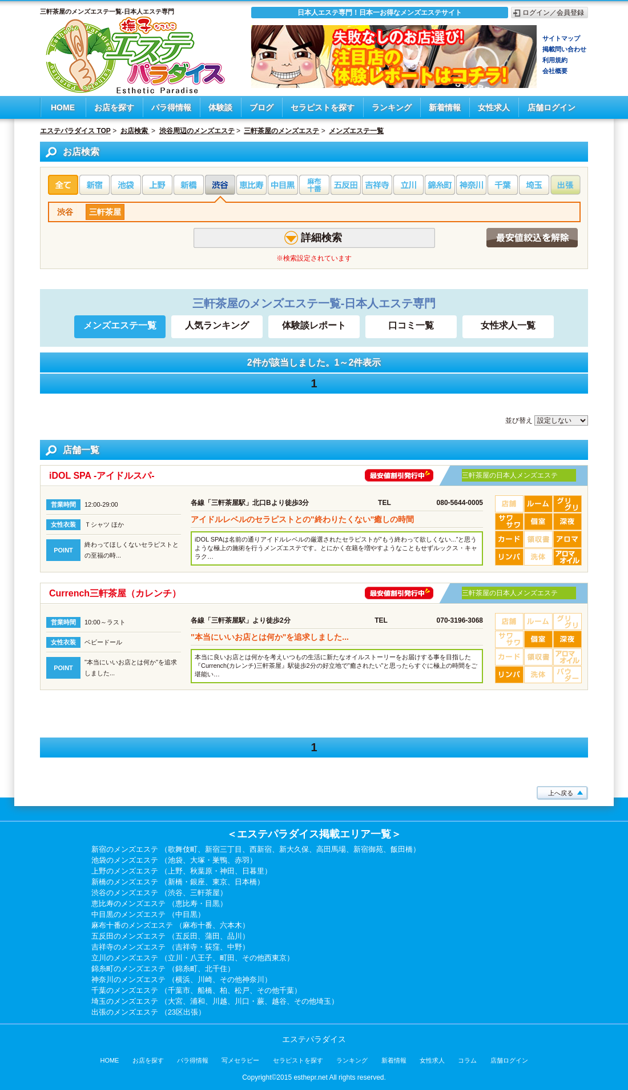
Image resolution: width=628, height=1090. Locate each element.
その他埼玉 (312, 1001)
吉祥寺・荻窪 (197, 947)
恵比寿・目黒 (197, 903)
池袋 (175, 860)
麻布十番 (197, 925)
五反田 (186, 936)
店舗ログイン (551, 107)
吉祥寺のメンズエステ (128, 947)
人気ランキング (217, 325)
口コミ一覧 (411, 325)
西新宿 (260, 849)
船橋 (205, 990)
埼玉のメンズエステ (124, 1001)
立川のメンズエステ (124, 957)
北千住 (216, 968)
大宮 (175, 1001)
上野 (175, 871)
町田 (227, 957)
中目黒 (186, 914)
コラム (467, 1060)
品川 (234, 936)
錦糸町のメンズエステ (128, 968)
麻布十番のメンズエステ (132, 925)
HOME (63, 107)
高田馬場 (331, 849)
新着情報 (445, 107)
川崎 (205, 979)
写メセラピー (240, 1060)
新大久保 (294, 849)
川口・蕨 (249, 1001)
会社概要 (554, 70)
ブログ (261, 107)
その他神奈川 (242, 979)
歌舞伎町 (183, 849)
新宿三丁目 (223, 849)
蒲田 (212, 936)
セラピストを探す (323, 107)
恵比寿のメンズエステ (128, 903)
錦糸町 (186, 968)
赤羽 (242, 860)
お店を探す (114, 107)
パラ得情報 (171, 107)
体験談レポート (314, 325)
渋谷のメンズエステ (124, 892)
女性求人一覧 (508, 325)
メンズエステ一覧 (119, 325)
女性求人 (494, 107)
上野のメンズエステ (124, 871)
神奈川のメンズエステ (128, 979)
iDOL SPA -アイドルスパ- (102, 475)
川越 (219, 1001)
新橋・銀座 (186, 881)
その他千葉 (275, 990)
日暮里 (253, 871)
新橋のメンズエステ (124, 881)
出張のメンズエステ (124, 1012)
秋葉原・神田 (212, 871)
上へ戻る (560, 793)
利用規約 (554, 60)
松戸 (242, 990)
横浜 (182, 979)
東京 (219, 881)
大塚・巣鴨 (208, 860)
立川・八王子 (190, 957)
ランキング (392, 107)
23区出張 (183, 1012)
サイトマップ (561, 38)
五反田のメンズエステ (128, 936)
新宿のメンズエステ (124, 849)
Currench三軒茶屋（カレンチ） (115, 593)
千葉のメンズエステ (124, 990)
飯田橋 (402, 849)
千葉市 (179, 990)
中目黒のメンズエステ (128, 914)
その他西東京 (264, 957)
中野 (234, 947)
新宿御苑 (368, 849)
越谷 (279, 1001)
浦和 (197, 1001)
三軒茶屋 (105, 212)
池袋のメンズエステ (124, 860)
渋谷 (65, 212)
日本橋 (246, 881)
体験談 (220, 107)
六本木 (231, 925)
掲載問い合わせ (564, 49)
